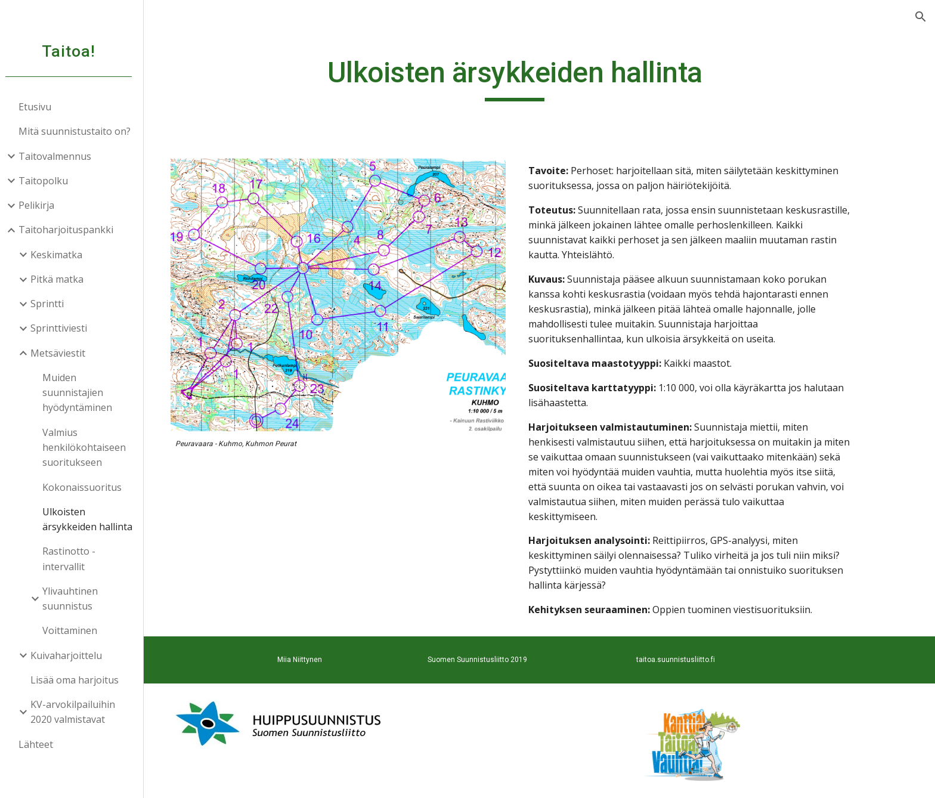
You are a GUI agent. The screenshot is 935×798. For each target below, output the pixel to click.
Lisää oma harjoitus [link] (80, 679)
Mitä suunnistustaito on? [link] (80, 131)
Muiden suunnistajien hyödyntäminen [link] (82, 393)
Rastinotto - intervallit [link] (74, 559)
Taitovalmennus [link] (60, 156)
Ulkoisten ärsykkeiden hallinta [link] (93, 519)
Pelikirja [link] (42, 205)
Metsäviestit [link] (63, 353)
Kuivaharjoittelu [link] (71, 655)
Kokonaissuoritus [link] (87, 487)
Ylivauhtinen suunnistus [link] (75, 598)
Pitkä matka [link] (62, 279)
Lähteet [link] (41, 744)
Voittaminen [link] (75, 630)
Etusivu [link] (40, 106)
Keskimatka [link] (62, 254)
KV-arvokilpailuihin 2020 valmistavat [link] (78, 712)
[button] (920, 16)
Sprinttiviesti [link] (64, 328)
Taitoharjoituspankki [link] (71, 229)
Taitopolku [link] (48, 180)
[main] (542, 78)
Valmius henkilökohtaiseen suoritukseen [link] (89, 447)
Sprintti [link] (52, 303)
